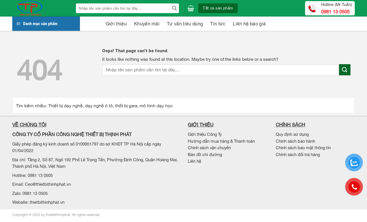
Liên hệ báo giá (249, 23)
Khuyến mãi (147, 23)
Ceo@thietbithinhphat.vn (48, 184)
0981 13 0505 (335, 12)
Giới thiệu (116, 23)
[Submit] (174, 8)
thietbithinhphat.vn (47, 202)
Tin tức (217, 23)
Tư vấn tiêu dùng (185, 23)
